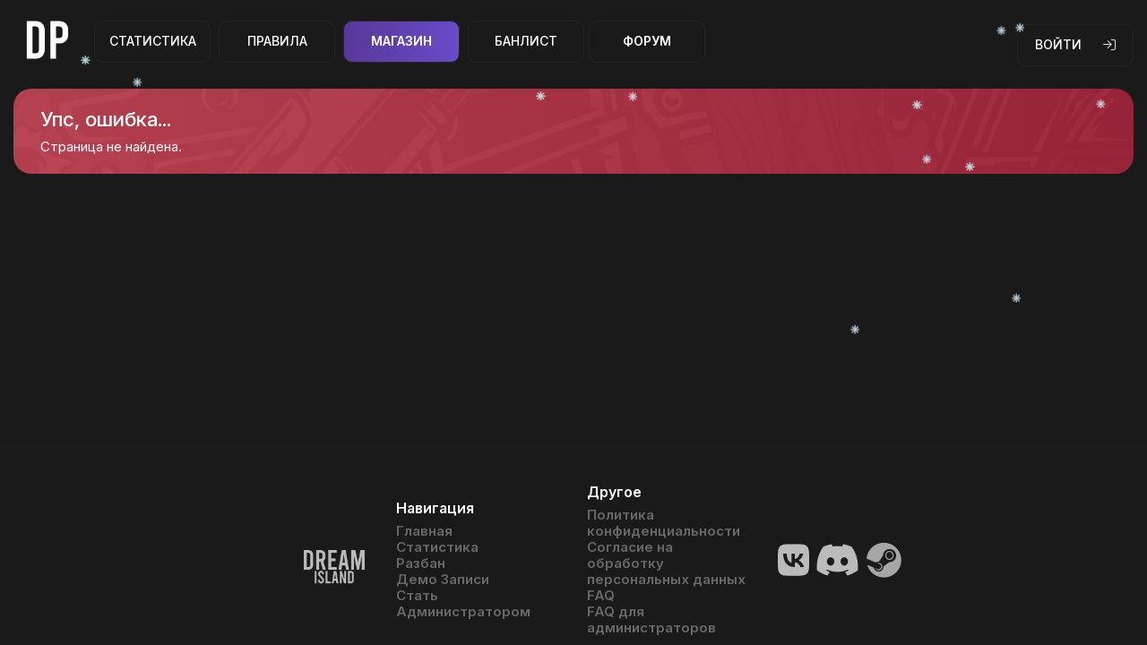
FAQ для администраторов (651, 620)
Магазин (401, 40)
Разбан (420, 563)
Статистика (152, 40)
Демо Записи (442, 580)
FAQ (601, 596)
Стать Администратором (463, 604)
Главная (424, 531)
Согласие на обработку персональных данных (666, 563)
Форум (647, 40)
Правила (277, 40)
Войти (1075, 44)
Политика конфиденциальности (663, 523)
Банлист (526, 40)
